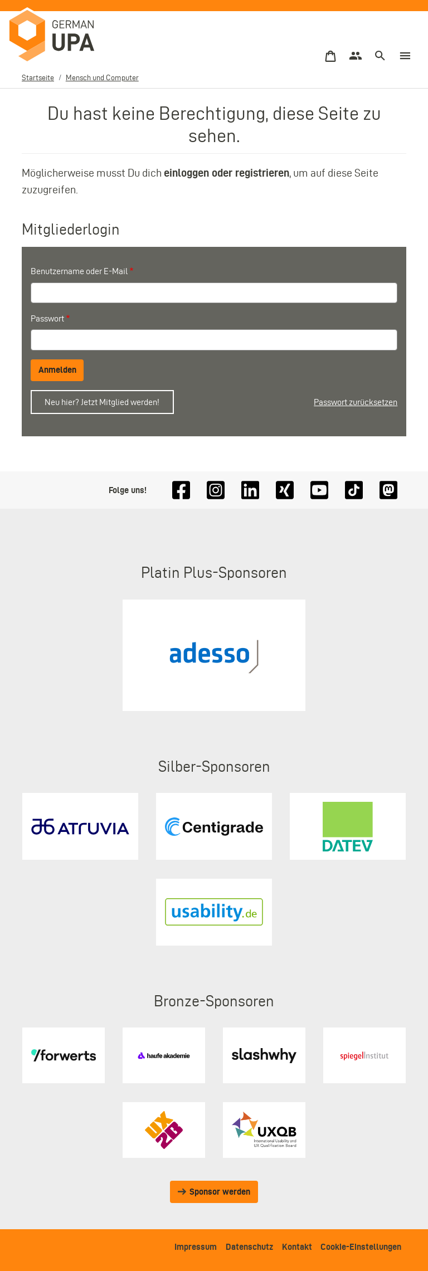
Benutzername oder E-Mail (79, 271)
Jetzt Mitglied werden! (120, 402)
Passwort (47, 318)
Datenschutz (249, 1246)
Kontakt (297, 1246)
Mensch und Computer (102, 78)
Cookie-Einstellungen (360, 1246)
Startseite (38, 78)
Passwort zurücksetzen (355, 402)
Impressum (195, 1246)
